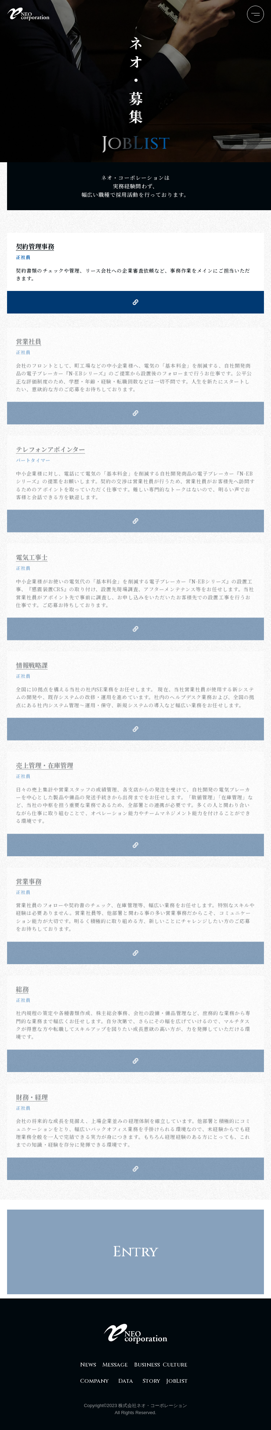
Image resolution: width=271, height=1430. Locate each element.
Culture (175, 1365)
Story (151, 1381)
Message (115, 1365)
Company (94, 1381)
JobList (177, 1381)
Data (125, 1381)
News (88, 1365)
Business (147, 1365)
